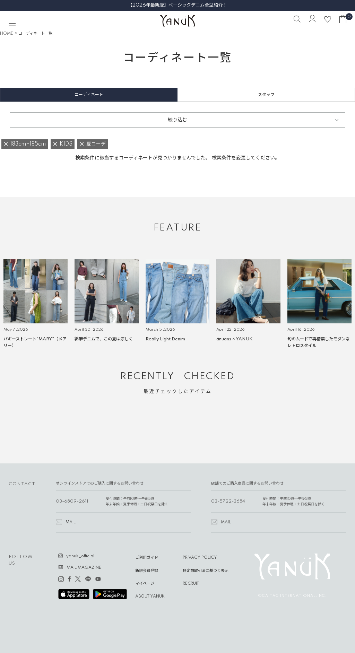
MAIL (71, 522)
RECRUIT (191, 584)
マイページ (144, 584)
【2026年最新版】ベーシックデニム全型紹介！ (177, 5)
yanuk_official (80, 556)
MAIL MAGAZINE (84, 568)
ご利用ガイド (146, 558)
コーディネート (89, 95)
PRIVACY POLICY (200, 558)
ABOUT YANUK (150, 596)
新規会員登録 (146, 571)
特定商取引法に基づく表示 (205, 571)
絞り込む (177, 120)
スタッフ (266, 95)
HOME (6, 34)
